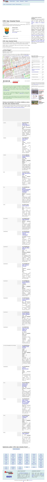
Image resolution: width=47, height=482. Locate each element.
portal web (21, 93)
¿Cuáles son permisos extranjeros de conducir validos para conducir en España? (41, 98)
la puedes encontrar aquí (36, 84)
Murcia (34, 462)
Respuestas (22, 1)
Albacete (13, 454)
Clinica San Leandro (25, 417)
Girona (41, 457)
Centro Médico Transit (26, 282)
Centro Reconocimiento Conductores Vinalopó (26, 190)
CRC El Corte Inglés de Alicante (25, 329)
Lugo (6, 462)
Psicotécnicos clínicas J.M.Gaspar (25, 233)
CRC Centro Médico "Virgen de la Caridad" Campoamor (26, 401)
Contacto (26, 1)
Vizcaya (6, 468)
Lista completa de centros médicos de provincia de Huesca (14, 107)
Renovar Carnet (12, 1)
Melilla (27, 462)
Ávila (41, 454)
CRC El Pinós (25, 219)
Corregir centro (15, 82)
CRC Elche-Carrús (25, 139)
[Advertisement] (16, 13)
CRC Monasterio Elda (26, 174)
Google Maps (26, 55)
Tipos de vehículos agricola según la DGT (41, 102)
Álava (6, 454)
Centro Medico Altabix (26, 156)
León (34, 460)
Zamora (13, 468)
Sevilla (41, 465)
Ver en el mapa (14, 32)
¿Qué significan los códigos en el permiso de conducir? (41, 92)
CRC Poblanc (25, 433)
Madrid (13, 462)
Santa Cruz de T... (34, 464)
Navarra (41, 462)
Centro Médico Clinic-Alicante (26, 314)
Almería (27, 454)
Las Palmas (27, 460)
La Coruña (13, 460)
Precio (32, 21)
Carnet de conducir (41, 90)
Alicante (20, 454)
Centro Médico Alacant (26, 299)
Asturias (34, 454)
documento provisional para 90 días (37, 35)
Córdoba (27, 457)
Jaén (6, 460)
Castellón (6, 457)
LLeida (41, 460)
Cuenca (34, 457)
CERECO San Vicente (25, 347)
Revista (18, 1)
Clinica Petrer (25, 205)
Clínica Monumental (25, 368)
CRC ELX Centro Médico (26, 124)
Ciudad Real (20, 457)
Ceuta (13, 457)
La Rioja (20, 460)
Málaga (20, 462)
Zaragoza (20, 468)
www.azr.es (30, 480)
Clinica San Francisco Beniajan (25, 385)
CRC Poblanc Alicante (25, 265)
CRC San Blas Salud (25, 248)
